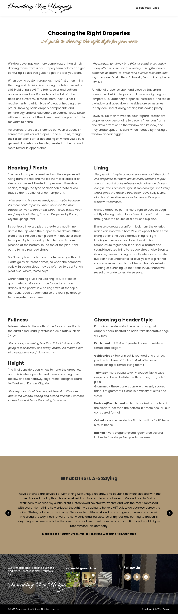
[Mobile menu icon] (166, 8)
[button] (73, 579)
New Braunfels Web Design (156, 609)
